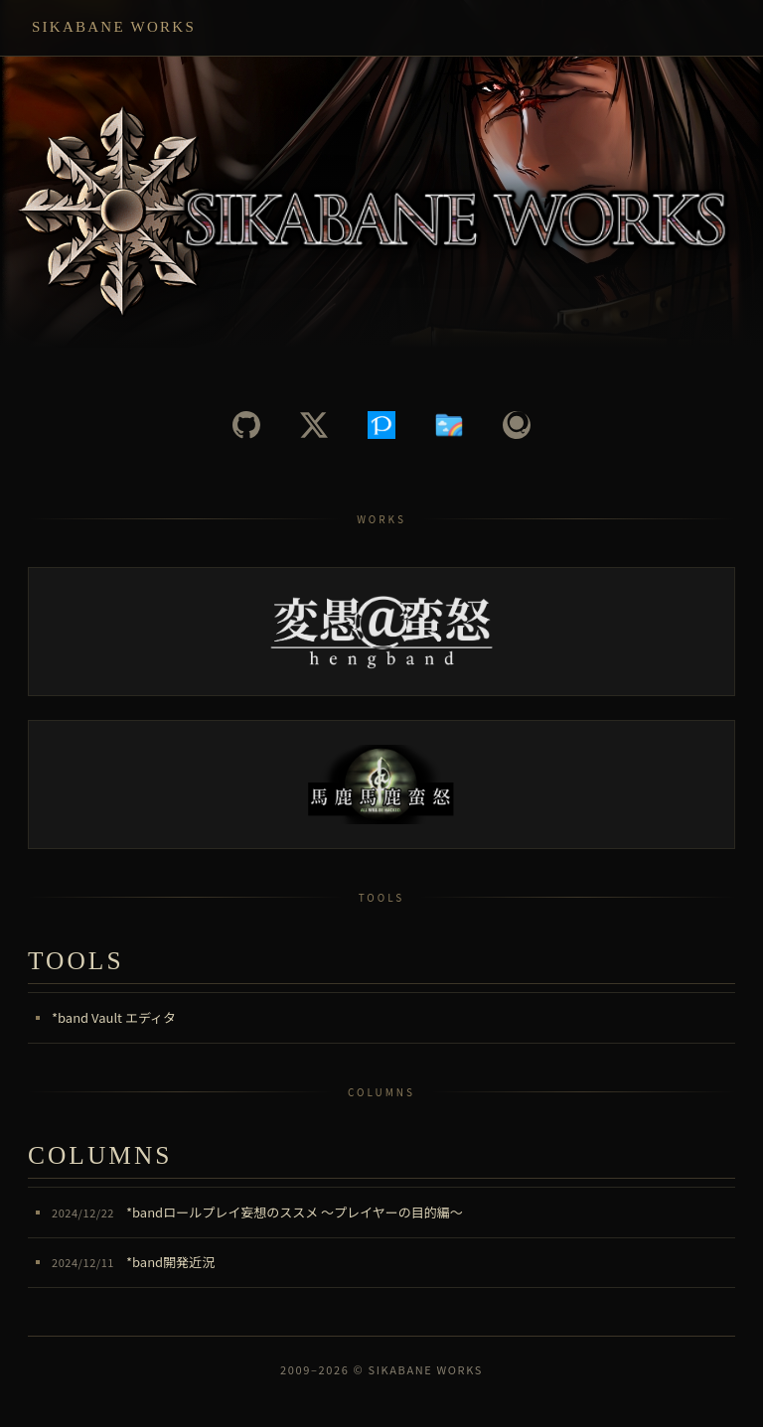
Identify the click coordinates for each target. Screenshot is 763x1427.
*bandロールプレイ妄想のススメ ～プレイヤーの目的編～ (257, 1212)
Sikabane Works (114, 27)
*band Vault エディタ (114, 1017)
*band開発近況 (133, 1261)
